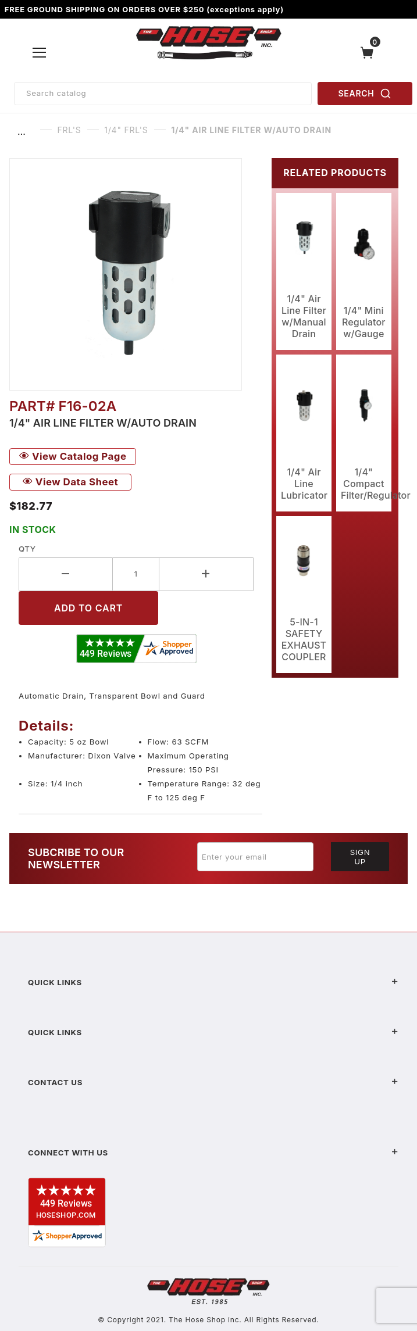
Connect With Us (213, 1152)
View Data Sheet (70, 482)
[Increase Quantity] (206, 574)
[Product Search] (163, 93)
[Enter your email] (255, 856)
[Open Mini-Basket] (370, 52)
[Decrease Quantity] (66, 574)
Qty (27, 548)
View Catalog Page (72, 456)
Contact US (213, 1082)
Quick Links (213, 982)
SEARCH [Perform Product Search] (365, 93)
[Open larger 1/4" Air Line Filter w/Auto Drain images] (135, 274)
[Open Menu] (39, 52)
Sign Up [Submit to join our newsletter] (360, 856)
